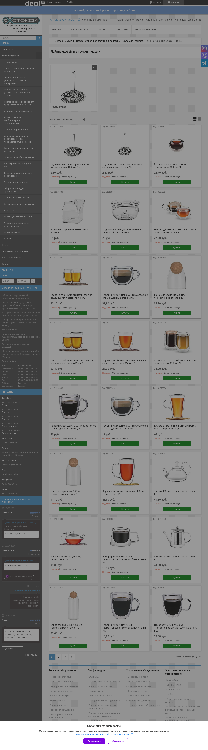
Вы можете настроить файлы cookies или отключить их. (103, 734)
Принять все (94, 741)
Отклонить (118, 741)
